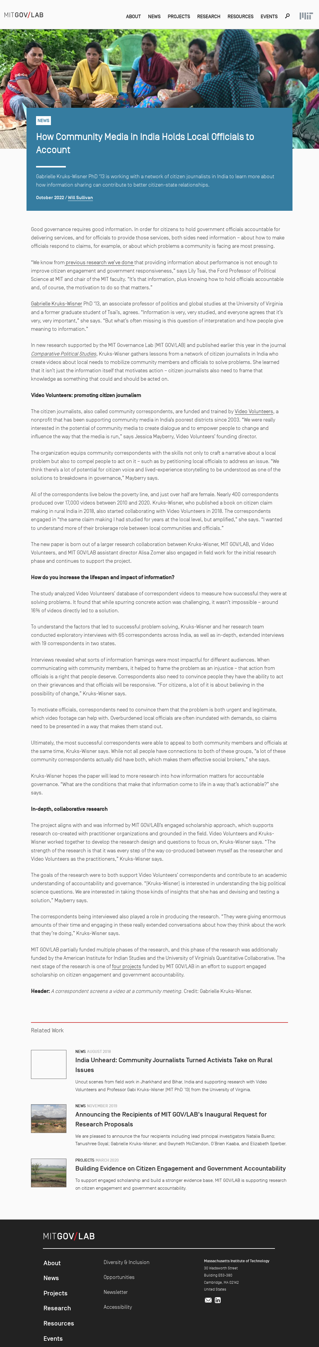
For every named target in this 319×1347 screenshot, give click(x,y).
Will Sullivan (80, 198)
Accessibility (118, 1308)
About (124, 16)
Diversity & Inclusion (127, 1263)
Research (204, 16)
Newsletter (116, 1293)
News (145, 16)
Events (268, 16)
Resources (238, 16)
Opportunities (119, 1278)
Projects (171, 16)
